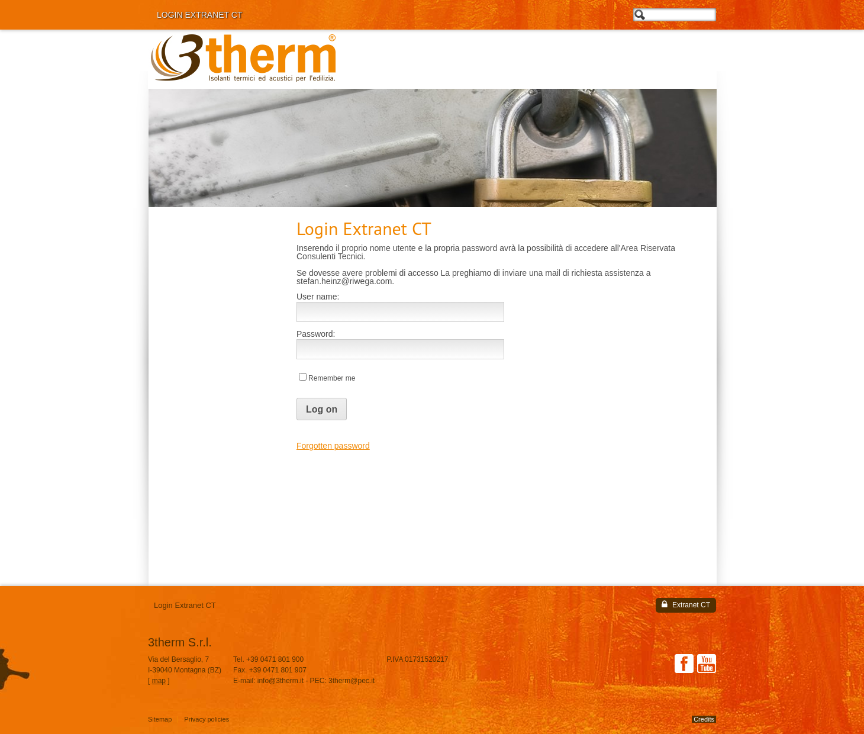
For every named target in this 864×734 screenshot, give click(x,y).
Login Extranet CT (199, 15)
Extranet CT (686, 604)
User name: (317, 296)
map (159, 681)
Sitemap (160, 719)
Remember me (331, 378)
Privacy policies (206, 719)
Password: (315, 334)
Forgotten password (333, 445)
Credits (704, 719)
